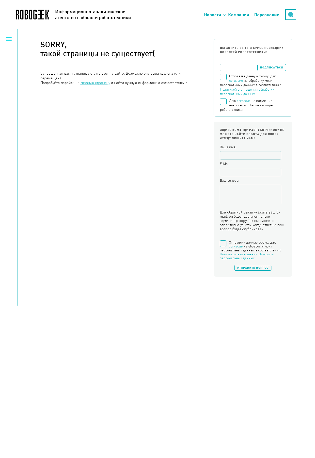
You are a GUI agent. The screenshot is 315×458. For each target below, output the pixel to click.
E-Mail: (225, 163)
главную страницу (95, 83)
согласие (236, 80)
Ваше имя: (228, 147)
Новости (212, 14)
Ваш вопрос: (229, 180)
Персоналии (267, 14)
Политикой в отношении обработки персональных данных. (247, 256)
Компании (238, 14)
